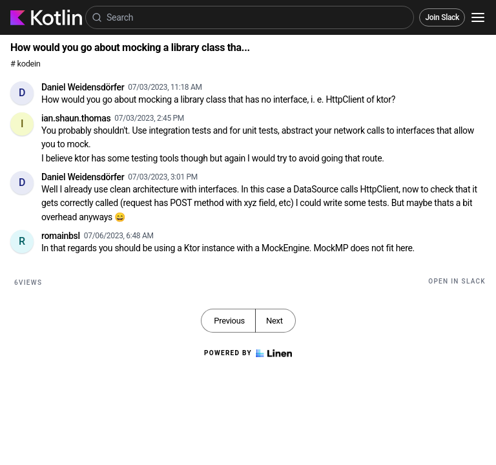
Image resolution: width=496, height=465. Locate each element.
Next (274, 321)
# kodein (25, 63)
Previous (229, 321)
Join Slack (442, 17)
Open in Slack (457, 281)
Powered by (248, 353)
